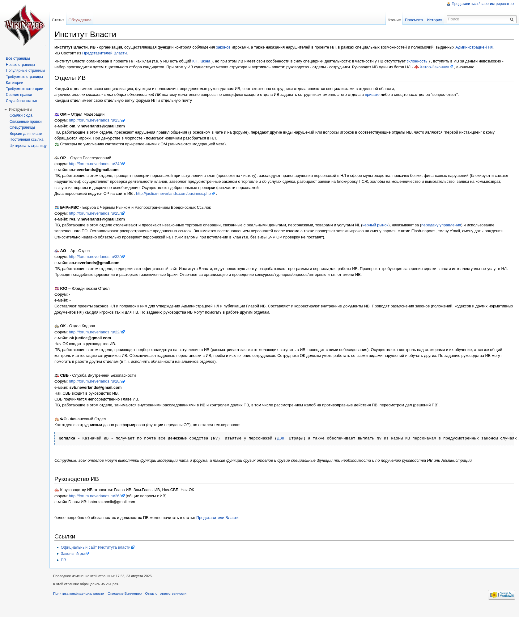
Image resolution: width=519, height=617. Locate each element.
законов (223, 47)
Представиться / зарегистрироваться (483, 4)
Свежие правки (19, 94)
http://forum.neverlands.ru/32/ (95, 256)
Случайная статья (21, 101)
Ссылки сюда (21, 115)
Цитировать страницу (28, 146)
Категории (14, 82)
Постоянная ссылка (26, 139)
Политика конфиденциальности (78, 593)
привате (372, 94)
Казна (205, 61)
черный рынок (375, 225)
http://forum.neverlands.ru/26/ (95, 496)
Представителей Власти (104, 53)
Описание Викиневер (125, 593)
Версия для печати (26, 133)
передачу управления (441, 225)
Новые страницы (20, 64)
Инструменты (20, 109)
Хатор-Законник (434, 67)
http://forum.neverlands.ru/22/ (95, 332)
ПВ (63, 560)
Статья (58, 20)
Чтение (394, 20)
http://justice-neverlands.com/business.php (173, 193)
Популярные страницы (25, 70)
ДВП (280, 438)
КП (195, 61)
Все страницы (18, 58)
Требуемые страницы (24, 77)
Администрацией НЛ (474, 47)
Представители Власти (217, 517)
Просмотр (414, 20)
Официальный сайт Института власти (95, 547)
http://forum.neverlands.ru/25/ (95, 213)
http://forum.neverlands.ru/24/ (95, 163)
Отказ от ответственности (166, 593)
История (434, 20)
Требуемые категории (24, 89)
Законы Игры (73, 553)
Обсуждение (79, 20)
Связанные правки (26, 121)
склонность (417, 61)
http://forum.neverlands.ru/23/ (95, 120)
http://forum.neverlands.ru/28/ (95, 381)
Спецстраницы (22, 127)
